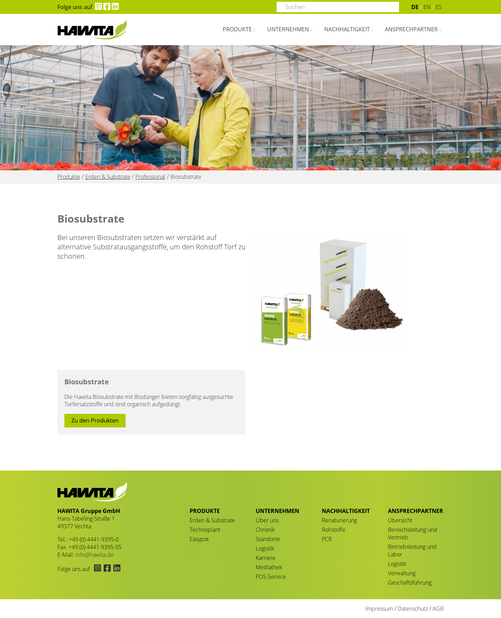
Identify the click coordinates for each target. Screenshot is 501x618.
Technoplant (205, 529)
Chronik (265, 529)
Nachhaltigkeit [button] (347, 29)
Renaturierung (339, 520)
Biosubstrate (86, 381)
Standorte (268, 539)
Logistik (265, 548)
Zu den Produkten (95, 420)
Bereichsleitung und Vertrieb (412, 533)
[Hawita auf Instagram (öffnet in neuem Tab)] (97, 6)
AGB (438, 608)
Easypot (199, 539)
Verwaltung (401, 573)
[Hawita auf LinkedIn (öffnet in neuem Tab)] (114, 6)
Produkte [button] (237, 29)
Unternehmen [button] (288, 29)
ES (439, 7)
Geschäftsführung (409, 582)
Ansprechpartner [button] (411, 29)
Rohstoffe (333, 529)
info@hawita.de (94, 555)
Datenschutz (413, 608)
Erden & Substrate (212, 520)
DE (415, 7)
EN (427, 7)
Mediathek (269, 567)
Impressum (379, 608)
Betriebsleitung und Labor (412, 550)
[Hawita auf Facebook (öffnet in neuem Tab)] (106, 6)
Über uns (267, 520)
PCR (327, 539)
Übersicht (400, 520)
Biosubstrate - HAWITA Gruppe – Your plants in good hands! (92, 29)
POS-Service (271, 576)
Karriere (266, 558)
